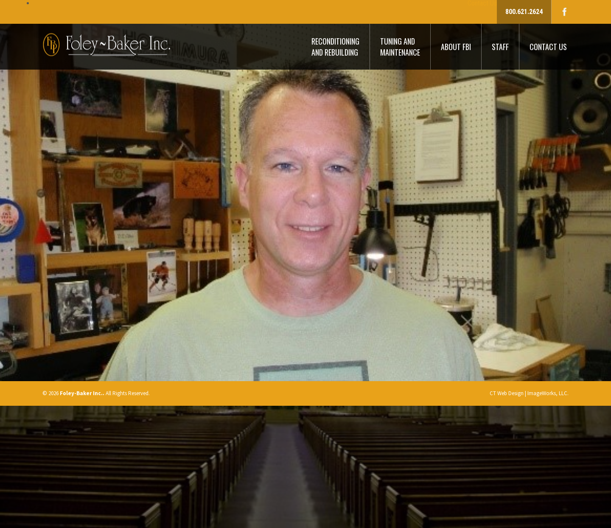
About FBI (456, 46)
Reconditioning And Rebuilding (335, 47)
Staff (500, 46)
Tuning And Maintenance (400, 47)
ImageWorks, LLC (547, 393)
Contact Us (548, 46)
